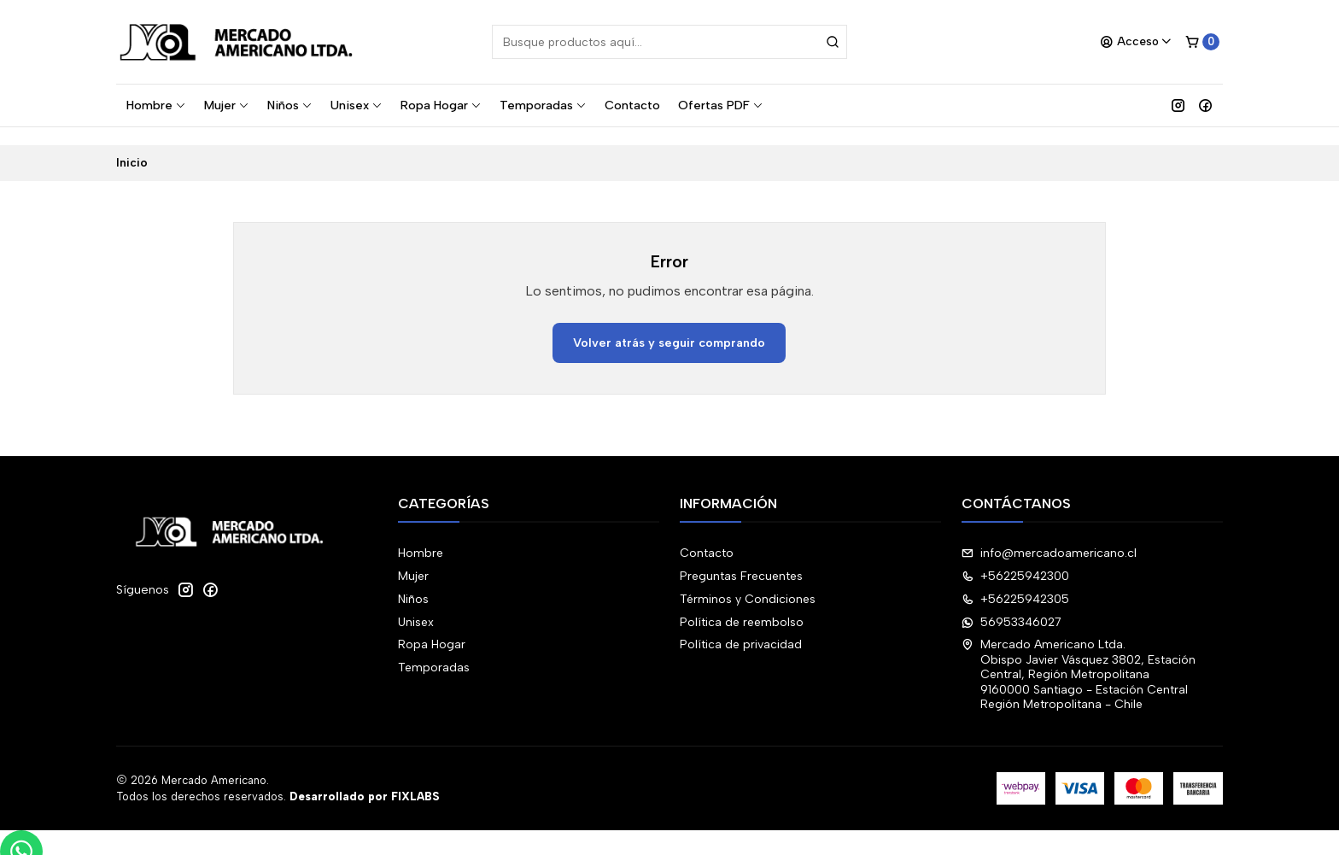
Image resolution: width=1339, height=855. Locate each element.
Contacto (632, 105)
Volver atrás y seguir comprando (669, 324)
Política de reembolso (742, 603)
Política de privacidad (741, 626)
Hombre (156, 105)
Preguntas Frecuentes (741, 558)
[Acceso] (1136, 42)
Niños (290, 105)
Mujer (226, 105)
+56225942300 (1015, 558)
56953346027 (1011, 603)
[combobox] (669, 42)
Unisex (356, 105)
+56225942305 (1015, 581)
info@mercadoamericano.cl (1049, 535)
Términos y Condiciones (748, 581)
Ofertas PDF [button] (720, 105)
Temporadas (543, 105)
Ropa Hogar (441, 105)
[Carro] (1202, 42)
